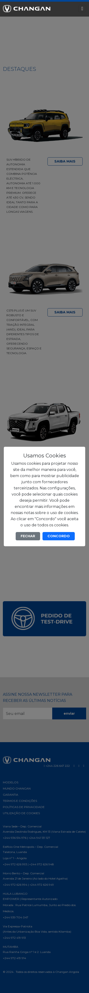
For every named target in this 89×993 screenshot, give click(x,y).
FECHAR (28, 536)
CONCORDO (58, 536)
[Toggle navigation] (82, 8)
